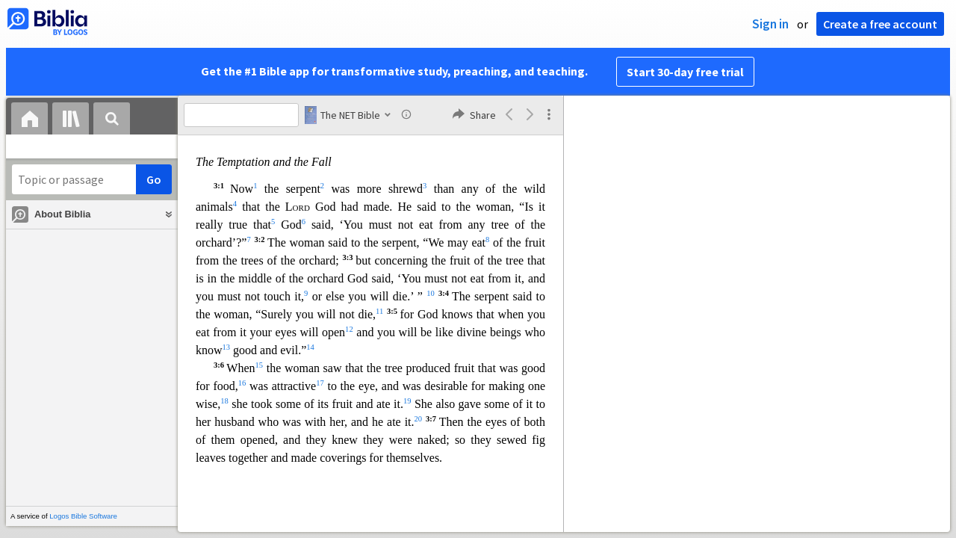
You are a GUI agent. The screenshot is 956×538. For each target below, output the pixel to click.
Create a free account (880, 23)
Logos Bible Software (83, 516)
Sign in (770, 24)
